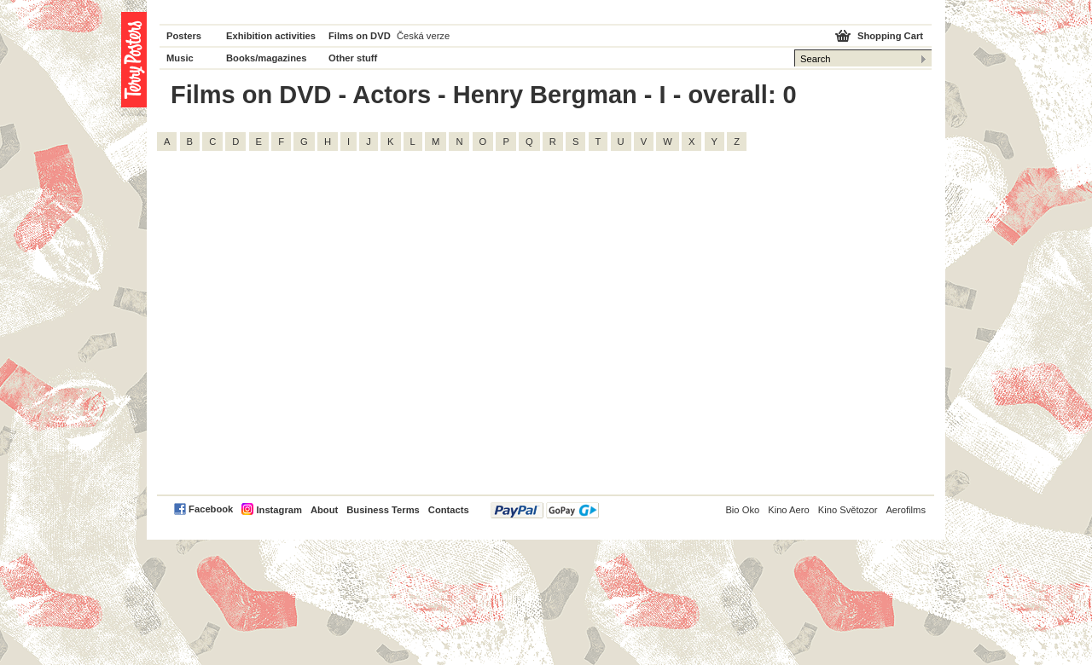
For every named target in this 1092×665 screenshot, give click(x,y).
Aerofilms (906, 510)
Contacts (448, 510)
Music (180, 58)
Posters (183, 36)
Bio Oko (742, 510)
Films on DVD (359, 36)
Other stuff (352, 58)
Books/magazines (266, 58)
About (324, 510)
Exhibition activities (271, 36)
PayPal (545, 510)
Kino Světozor (848, 510)
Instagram (278, 510)
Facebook (211, 509)
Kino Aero (789, 510)
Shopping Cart (890, 36)
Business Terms (383, 510)
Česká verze (423, 36)
